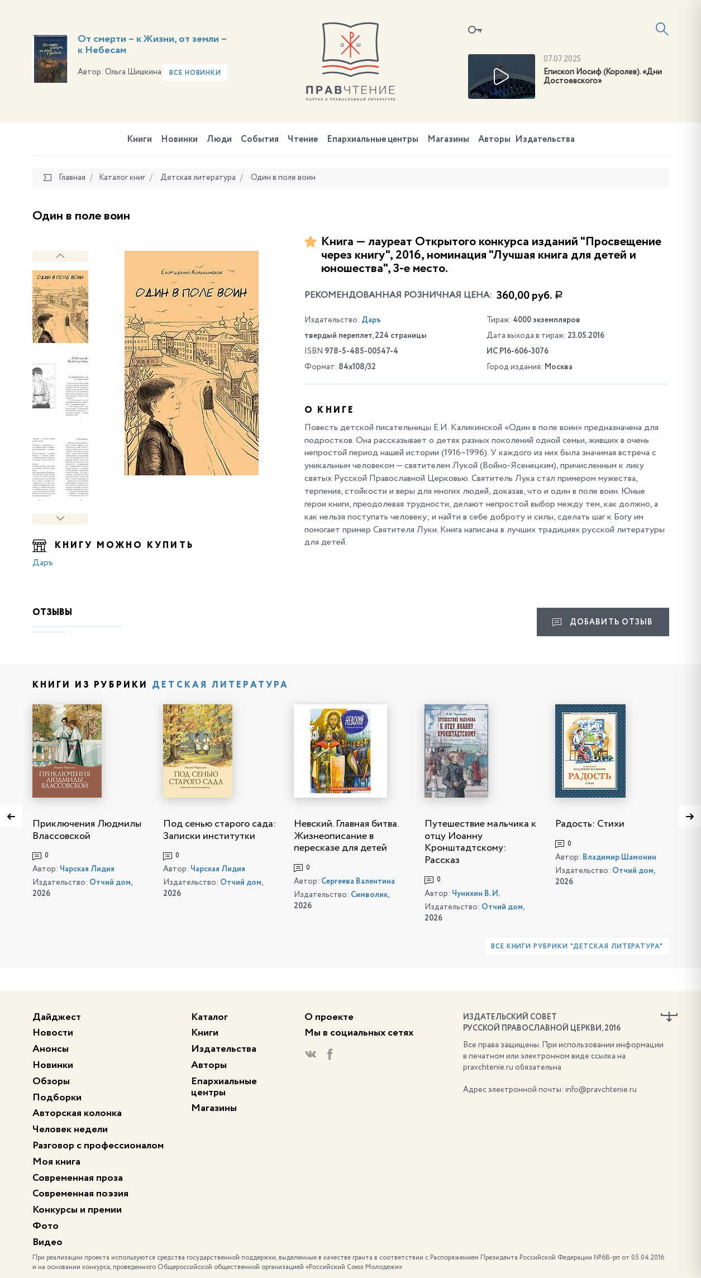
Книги (139, 139)
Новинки (179, 139)
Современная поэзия (80, 1194)
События (260, 139)
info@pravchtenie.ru (601, 1090)
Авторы (494, 139)
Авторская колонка (77, 1113)
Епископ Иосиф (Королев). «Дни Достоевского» (602, 76)
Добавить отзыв (603, 622)
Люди (219, 139)
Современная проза (77, 1178)
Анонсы (50, 1049)
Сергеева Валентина (358, 881)
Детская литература (220, 685)
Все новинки (195, 73)
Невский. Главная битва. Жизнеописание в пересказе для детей (346, 836)
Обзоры (51, 1081)
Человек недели (70, 1129)
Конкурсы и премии (77, 1210)
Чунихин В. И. (476, 894)
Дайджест (56, 1017)
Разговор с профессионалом (98, 1146)
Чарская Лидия (87, 869)
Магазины (448, 139)
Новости (52, 1033)
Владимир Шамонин (619, 857)
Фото (45, 1226)
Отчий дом (110, 882)
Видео (47, 1242)
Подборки (57, 1098)
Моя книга (56, 1162)
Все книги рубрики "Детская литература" (577, 946)
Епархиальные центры (372, 139)
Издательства (545, 139)
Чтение (303, 139)
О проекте (329, 1017)
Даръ (42, 563)
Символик (369, 895)
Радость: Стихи (589, 824)
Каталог (209, 1017)
